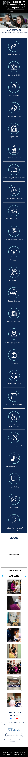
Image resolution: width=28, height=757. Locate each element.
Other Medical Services (14, 212)
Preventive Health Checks (14, 233)
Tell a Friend (13, 754)
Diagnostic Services (14, 150)
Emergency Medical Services (14, 171)
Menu (13, 12)
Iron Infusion (14, 480)
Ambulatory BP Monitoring (14, 460)
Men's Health (14, 89)
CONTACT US (14, 712)
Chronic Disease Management (14, 419)
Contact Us (21, 754)
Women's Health (14, 48)
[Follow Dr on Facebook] (12, 718)
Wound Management (14, 439)
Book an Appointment (14, 735)
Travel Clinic (14, 356)
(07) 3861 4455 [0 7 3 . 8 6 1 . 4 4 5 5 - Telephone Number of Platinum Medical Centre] (18, 8)
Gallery (14, 576)
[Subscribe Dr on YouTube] (17, 718)
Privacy (16, 752)
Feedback (6, 754)
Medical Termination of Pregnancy (14, 522)
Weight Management (14, 397)
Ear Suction (14, 501)
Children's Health (14, 68)
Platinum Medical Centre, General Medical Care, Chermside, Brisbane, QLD (13, 33)
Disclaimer (10, 752)
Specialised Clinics (14, 315)
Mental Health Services (14, 191)
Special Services (14, 294)
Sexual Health (14, 274)
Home (4, 752)
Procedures (14, 253)
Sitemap (22, 752)
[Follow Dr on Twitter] (14, 718)
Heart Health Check (14, 377)
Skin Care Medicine (14, 109)
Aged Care (14, 130)
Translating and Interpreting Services (14, 336)
